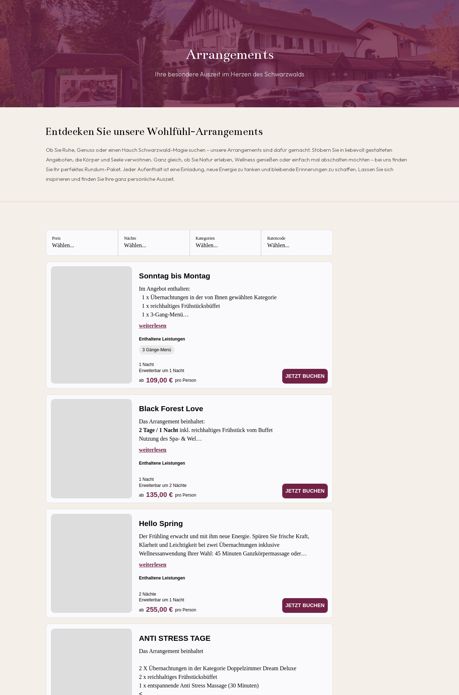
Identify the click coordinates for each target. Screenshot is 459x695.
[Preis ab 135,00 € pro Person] (168, 494)
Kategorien (205, 238)
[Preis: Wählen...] (82, 242)
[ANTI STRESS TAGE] (233, 639)
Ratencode (276, 238)
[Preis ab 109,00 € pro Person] (168, 380)
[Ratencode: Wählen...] (296, 242)
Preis (56, 238)
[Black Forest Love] (233, 409)
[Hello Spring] (233, 524)
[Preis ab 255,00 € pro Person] (168, 609)
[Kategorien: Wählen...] (225, 242)
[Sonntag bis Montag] (233, 277)
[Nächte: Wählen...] (153, 242)
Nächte (130, 238)
